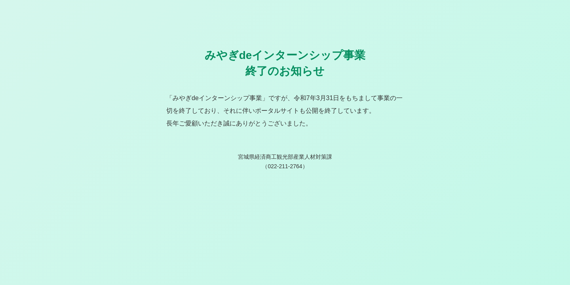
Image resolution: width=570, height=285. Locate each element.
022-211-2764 (285, 166)
